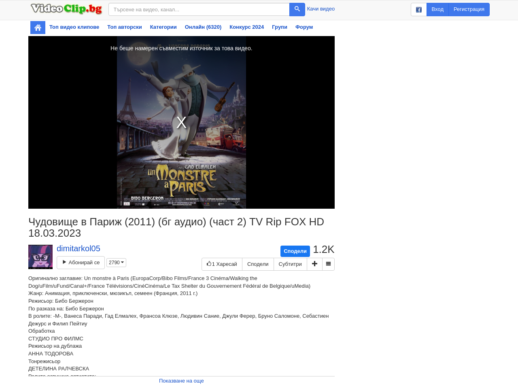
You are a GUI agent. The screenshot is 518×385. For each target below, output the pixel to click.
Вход (438, 9)
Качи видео (321, 9)
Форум (304, 27)
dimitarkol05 (78, 248)
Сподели (295, 251)
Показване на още (181, 381)
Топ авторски (124, 27)
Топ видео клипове (74, 27)
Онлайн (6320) (203, 27)
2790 (116, 262)
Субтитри (290, 264)
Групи (279, 27)
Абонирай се (81, 262)
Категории (163, 27)
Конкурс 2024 (246, 27)
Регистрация (469, 9)
